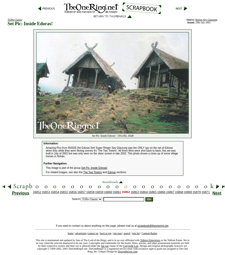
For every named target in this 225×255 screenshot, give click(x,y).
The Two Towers (92, 172)
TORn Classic (14, 19)
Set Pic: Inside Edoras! (94, 167)
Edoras (112, 172)
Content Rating (149, 233)
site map (117, 233)
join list (136, 233)
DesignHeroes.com (127, 251)
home (70, 233)
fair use (105, 245)
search (127, 233)
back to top (105, 233)
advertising (81, 233)
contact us (93, 233)
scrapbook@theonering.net (152, 225)
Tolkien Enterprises (150, 240)
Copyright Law (130, 245)
